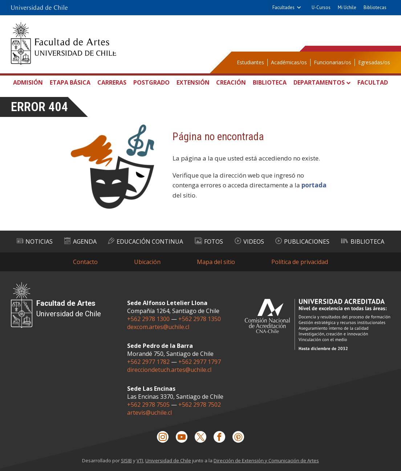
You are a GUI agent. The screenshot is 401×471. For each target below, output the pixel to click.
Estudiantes (250, 62)
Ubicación (147, 262)
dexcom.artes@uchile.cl (158, 327)
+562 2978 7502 (199, 405)
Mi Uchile (347, 7)
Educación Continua (145, 241)
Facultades (283, 7)
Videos (249, 241)
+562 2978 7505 (148, 405)
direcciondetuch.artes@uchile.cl (169, 370)
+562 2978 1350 (199, 319)
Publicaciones (302, 241)
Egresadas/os (374, 62)
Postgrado (151, 82)
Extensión (193, 82)
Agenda (80, 241)
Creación (231, 82)
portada (314, 185)
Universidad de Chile (168, 460)
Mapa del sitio (216, 262)
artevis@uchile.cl (149, 413)
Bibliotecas (375, 7)
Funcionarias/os (332, 62)
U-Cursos (321, 7)
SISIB (126, 460)
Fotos (209, 241)
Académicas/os (289, 62)
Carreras (111, 82)
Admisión (28, 82)
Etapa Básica (70, 82)
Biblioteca (270, 82)
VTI (140, 460)
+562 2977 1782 (148, 362)
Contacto (85, 262)
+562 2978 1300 (148, 319)
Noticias (35, 241)
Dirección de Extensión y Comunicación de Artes (266, 460)
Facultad (372, 82)
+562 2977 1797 (199, 362)
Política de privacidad (299, 262)
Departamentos (319, 82)
